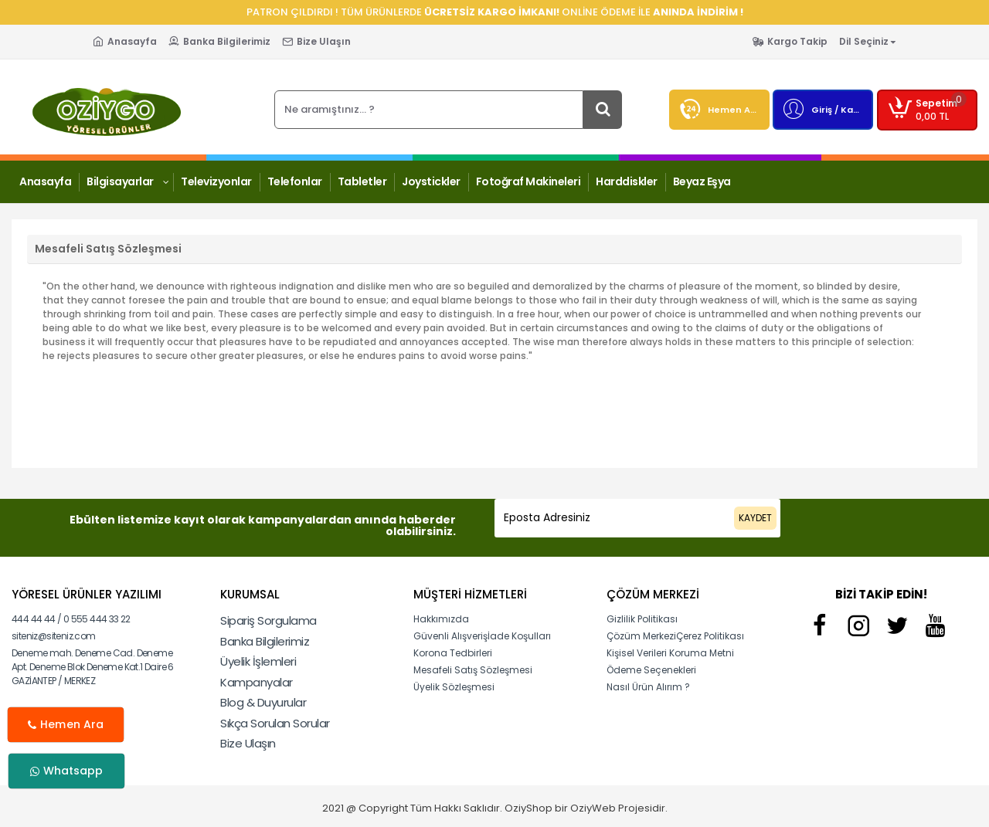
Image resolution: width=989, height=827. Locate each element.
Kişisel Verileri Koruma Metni (670, 652)
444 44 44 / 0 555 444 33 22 (71, 618)
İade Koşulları (519, 635)
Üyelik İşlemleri (258, 661)
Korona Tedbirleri (452, 652)
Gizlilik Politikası (642, 618)
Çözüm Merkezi (641, 635)
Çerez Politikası (710, 635)
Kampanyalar (256, 682)
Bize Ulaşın (248, 743)
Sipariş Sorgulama (268, 620)
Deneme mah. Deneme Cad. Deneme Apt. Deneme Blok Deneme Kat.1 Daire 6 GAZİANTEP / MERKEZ (93, 666)
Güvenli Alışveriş (450, 635)
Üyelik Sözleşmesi (453, 686)
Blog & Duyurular (263, 702)
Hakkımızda (441, 618)
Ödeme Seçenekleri (651, 669)
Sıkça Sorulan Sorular (275, 723)
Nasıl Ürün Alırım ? (648, 686)
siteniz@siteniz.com (54, 635)
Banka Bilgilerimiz (264, 641)
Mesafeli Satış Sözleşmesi (472, 669)
